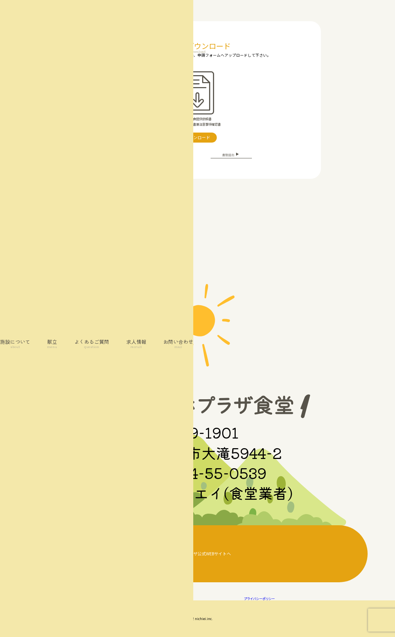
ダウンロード (197, 137)
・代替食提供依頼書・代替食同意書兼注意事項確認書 (197, 98)
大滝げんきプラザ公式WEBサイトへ (197, 553)
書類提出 (231, 154)
